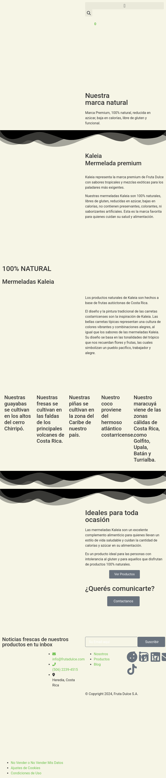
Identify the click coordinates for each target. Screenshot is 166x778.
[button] (124, 5)
